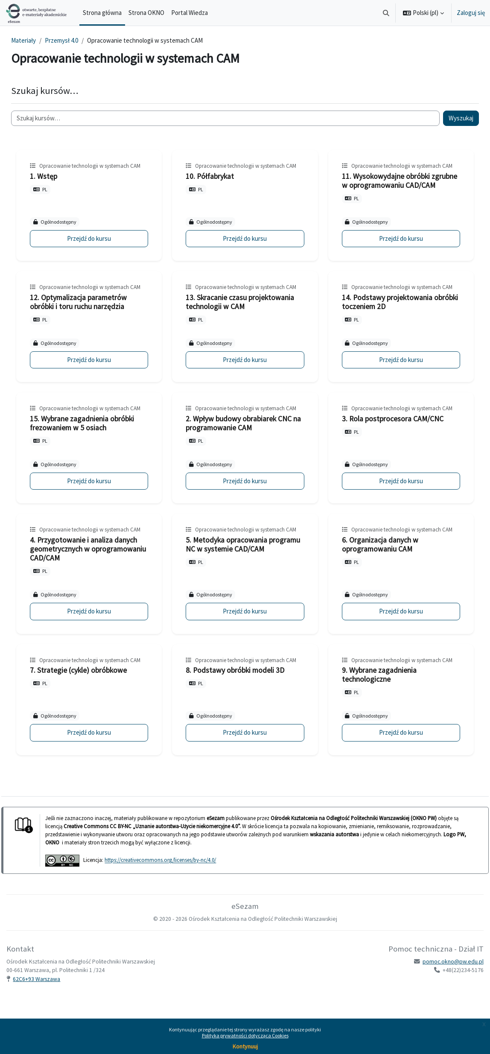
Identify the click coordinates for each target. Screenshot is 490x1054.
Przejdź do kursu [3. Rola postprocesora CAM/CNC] (388, 524)
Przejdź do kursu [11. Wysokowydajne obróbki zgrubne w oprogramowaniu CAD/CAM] (388, 256)
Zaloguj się (471, 13)
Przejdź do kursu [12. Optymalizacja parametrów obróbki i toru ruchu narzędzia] (102, 395)
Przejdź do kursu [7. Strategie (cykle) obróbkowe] (102, 792)
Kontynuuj (245, 1046)
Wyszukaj (441, 118)
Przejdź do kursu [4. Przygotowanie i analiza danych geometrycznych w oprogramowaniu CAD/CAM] (102, 663)
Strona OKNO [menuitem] (146, 13)
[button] (386, 13)
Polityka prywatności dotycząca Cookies (245, 1035)
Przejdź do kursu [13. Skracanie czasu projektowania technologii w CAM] (245, 395)
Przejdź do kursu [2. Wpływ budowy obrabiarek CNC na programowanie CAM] (245, 524)
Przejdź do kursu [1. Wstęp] (102, 256)
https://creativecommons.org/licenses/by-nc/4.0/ (179, 920)
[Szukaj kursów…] (225, 118)
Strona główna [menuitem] (102, 13)
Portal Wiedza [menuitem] (189, 13)
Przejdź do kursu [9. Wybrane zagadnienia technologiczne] (388, 792)
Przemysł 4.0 (80, 40)
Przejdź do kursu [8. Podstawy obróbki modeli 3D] (245, 792)
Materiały (42, 40)
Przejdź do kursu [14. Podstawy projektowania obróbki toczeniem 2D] (388, 395)
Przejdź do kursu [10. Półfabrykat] (245, 256)
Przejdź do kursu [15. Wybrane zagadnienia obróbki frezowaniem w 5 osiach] (102, 524)
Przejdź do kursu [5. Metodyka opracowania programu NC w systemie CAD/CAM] (245, 663)
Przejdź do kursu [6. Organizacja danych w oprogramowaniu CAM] (388, 663)
